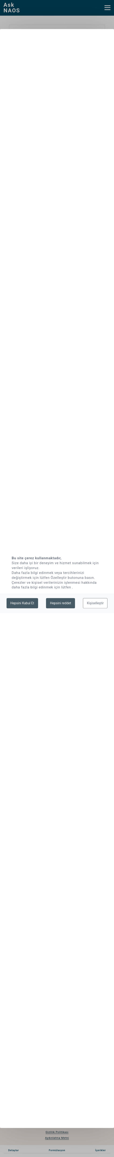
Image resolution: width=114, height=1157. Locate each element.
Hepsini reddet (60, 603)
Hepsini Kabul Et (22, 603)
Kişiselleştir (95, 603)
